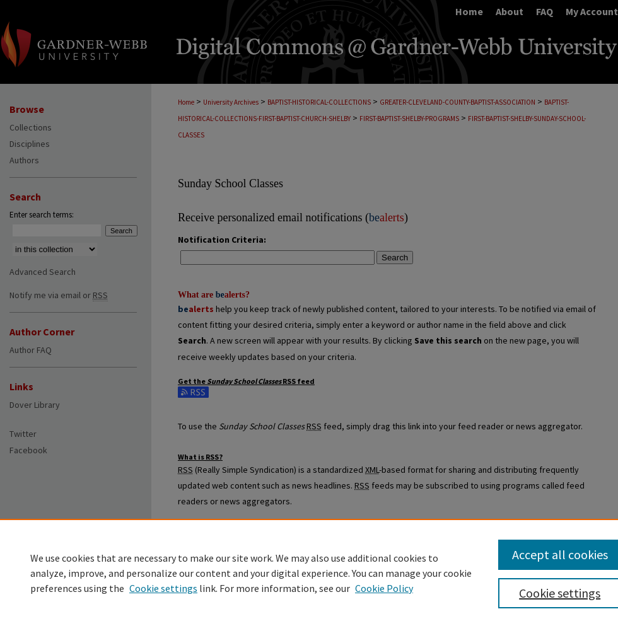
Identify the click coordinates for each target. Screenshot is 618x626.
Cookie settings (163, 588)
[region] (309, 572)
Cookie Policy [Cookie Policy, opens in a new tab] (384, 588)
